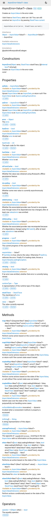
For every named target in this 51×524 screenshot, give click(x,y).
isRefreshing (7, 200)
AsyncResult (32, 35)
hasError (5, 129)
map (4, 321)
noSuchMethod (8, 407)
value (11, 160)
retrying (5, 267)
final (35, 8)
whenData (6, 464)
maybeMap (6, 362)
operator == (6, 510)
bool (6, 67)
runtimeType (7, 283)
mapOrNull (6, 342)
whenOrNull (6, 478)
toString (5, 419)
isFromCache (7, 166)
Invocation (18, 407)
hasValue (5, 152)
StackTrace (16, 18)
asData (5, 86)
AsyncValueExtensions (11, 44)
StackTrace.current (37, 20)
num (13, 238)
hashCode (6, 143)
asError (5, 103)
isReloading (6, 219)
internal (44, 65)
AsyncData (14, 86)
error (4, 119)
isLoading (6, 183)
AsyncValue (15, 13)
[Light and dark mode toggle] (46, 2)
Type (16, 283)
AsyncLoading (21, 96)
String (14, 419)
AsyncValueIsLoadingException (14, 260)
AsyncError (16, 20)
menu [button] (4, 2)
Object (4, 35)
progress (5, 238)
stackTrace (6, 293)
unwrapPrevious (8, 428)
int (13, 143)
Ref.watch (30, 229)
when (4, 443)
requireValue (7, 252)
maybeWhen (7, 383)
